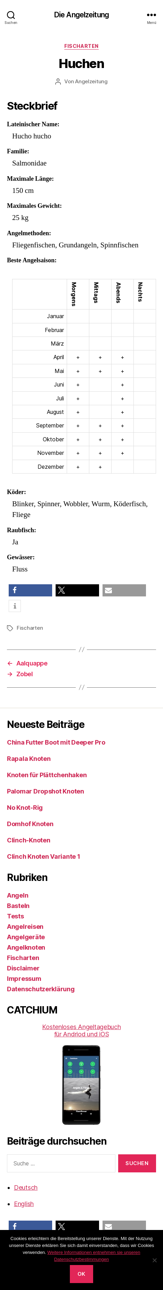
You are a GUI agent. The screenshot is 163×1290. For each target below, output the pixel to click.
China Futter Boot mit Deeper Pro (56, 742)
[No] (154, 1260)
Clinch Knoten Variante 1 (43, 856)
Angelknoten (26, 947)
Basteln (18, 905)
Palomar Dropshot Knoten (45, 791)
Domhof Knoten (30, 824)
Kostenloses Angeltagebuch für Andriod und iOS (81, 1074)
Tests (15, 916)
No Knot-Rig (25, 807)
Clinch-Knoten (28, 840)
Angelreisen (25, 926)
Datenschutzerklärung (41, 989)
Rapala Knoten (29, 758)
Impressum (24, 978)
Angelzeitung (91, 81)
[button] (30, 590)
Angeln (17, 895)
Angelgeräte (26, 937)
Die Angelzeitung (81, 14)
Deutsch (26, 1187)
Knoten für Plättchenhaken (47, 775)
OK (81, 1274)
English (24, 1203)
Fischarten (81, 46)
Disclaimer (23, 968)
